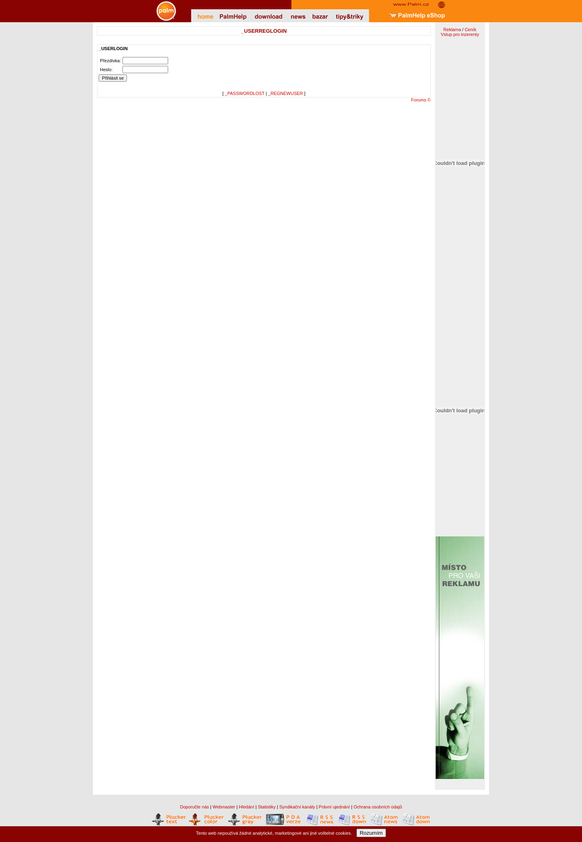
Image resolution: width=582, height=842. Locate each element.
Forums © (420, 99)
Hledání (246, 806)
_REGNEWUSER (285, 93)
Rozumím (371, 833)
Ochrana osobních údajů (378, 806)
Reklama (452, 29)
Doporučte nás (194, 806)
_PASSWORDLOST (244, 93)
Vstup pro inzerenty (460, 34)
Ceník (471, 29)
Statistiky (267, 806)
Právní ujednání (334, 806)
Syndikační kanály (297, 806)
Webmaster (224, 806)
